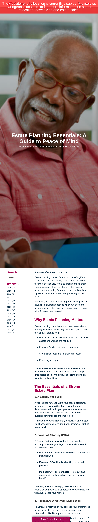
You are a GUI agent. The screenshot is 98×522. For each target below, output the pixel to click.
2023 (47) (11, 297)
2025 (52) (11, 291)
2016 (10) (11, 320)
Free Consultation (51, 519)
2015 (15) (11, 323)
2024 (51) (11, 294)
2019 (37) (11, 310)
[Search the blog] (18, 277)
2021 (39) (11, 304)
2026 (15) (11, 288)
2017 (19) (11, 317)
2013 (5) (10, 329)
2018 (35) (11, 313)
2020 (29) (11, 307)
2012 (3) (10, 333)
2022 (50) (11, 301)
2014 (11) (11, 326)
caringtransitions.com (23, 7)
